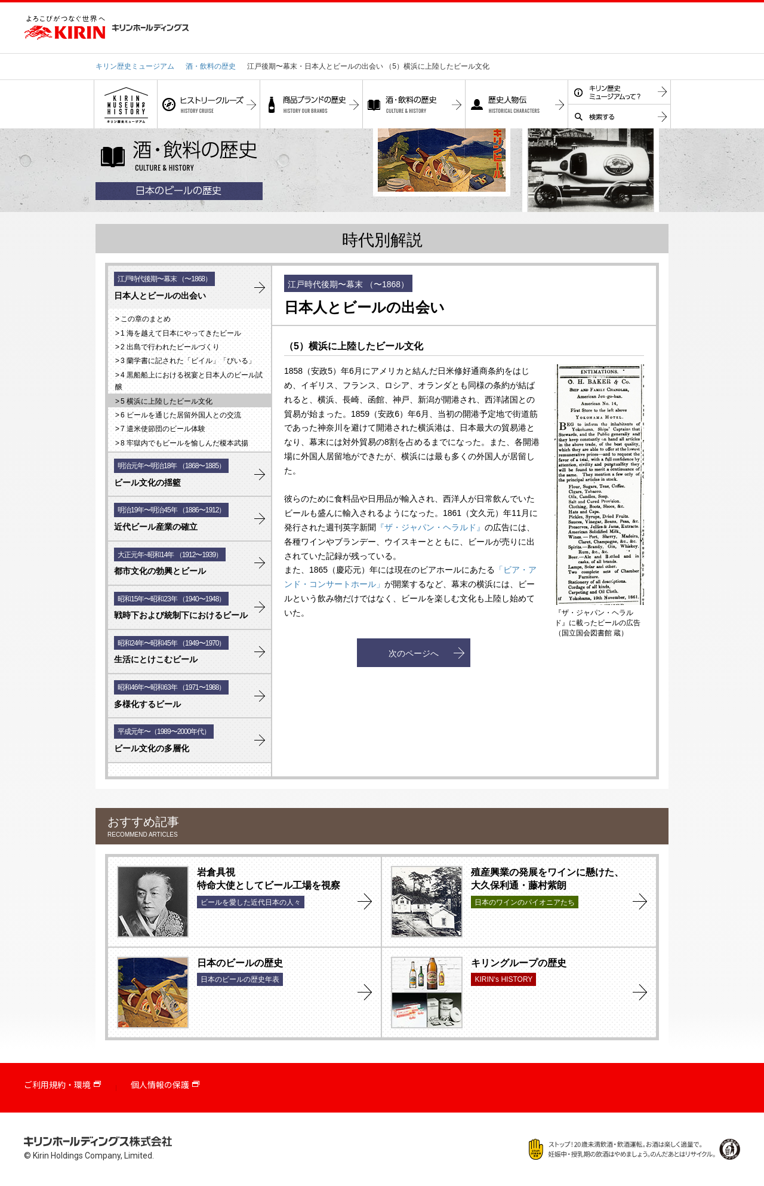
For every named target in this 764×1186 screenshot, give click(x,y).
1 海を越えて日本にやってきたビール (181, 333)
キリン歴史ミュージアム (135, 66)
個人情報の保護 (160, 1085)
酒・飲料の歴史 (211, 66)
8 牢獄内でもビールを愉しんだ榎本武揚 (184, 443)
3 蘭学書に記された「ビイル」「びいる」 (188, 361)
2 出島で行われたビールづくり (170, 347)
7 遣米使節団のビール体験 (163, 429)
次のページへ (414, 653)
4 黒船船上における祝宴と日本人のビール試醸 (189, 381)
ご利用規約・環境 (57, 1085)
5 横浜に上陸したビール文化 (166, 401)
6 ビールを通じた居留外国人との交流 (181, 415)
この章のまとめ (146, 319)
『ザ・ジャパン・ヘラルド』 (430, 527)
